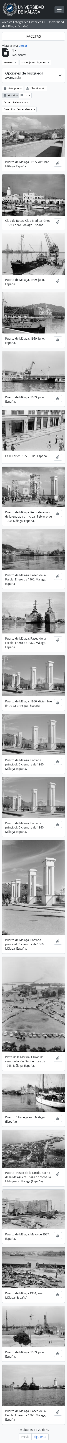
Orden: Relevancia (15, 102)
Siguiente (40, 1437)
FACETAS (33, 36)
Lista (25, 95)
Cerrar (23, 46)
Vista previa (13, 88)
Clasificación (35, 88)
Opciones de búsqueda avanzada (24, 75)
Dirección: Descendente (18, 109)
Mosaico (11, 95)
